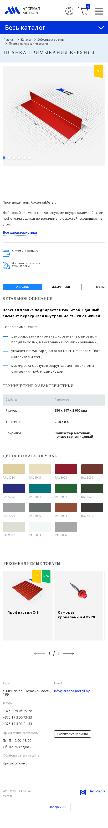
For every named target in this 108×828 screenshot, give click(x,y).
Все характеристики (20, 232)
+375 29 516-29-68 (17, 711)
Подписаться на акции (72, 734)
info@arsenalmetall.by (72, 691)
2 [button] (9, 157)
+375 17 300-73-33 (17, 717)
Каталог (26, 39)
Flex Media (97, 791)
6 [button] (29, 157)
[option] (54, 114)
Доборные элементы (51, 39)
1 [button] (4, 157)
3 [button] (14, 157)
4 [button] (19, 157)
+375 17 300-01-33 (17, 723)
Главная (8, 39)
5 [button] (24, 157)
